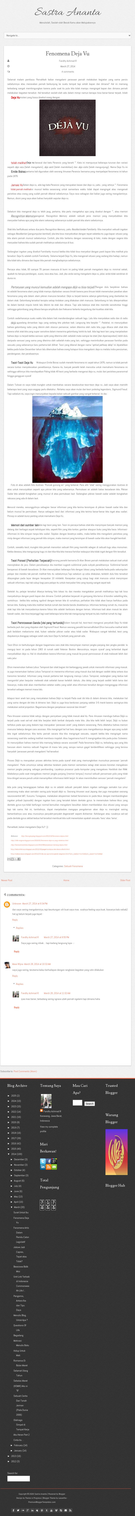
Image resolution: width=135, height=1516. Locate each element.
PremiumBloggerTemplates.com (42, 1502)
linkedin (32, 1510)
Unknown (16, 903)
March (17, 1207)
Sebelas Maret (21, 1380)
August (17, 1180)
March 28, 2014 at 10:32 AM (37, 964)
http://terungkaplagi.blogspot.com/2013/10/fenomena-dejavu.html (44, 836)
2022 (14, 1111)
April (16, 1201)
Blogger (62, 1494)
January (18, 1450)
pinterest (42, 1510)
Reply (15, 919)
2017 (14, 1138)
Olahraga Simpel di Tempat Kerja (21, 1424)
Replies (19, 927)
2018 (14, 1132)
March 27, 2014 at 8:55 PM (56, 937)
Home (66, 880)
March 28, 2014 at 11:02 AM (57, 993)
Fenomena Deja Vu (67, 53)
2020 (14, 1122)
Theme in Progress (33, 1498)
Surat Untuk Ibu (21, 1212)
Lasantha (62, 1498)
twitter (18, 1510)
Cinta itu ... (19, 1440)
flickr (23, 1510)
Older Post (125, 880)
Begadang (18, 1335)
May (16, 1196)
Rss (70, 1510)
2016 (14, 1143)
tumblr (46, 1510)
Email (65, 1510)
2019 (14, 1127)
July (16, 1186)
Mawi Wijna (17, 964)
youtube (51, 1510)
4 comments (68, 71)
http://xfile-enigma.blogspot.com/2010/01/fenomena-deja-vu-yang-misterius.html (39, 840)
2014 (14, 1154)
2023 (14, 1106)
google (27, 1510)
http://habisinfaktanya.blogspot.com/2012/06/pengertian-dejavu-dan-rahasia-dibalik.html (40, 849)
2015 (14, 1148)
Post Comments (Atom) (25, 1071)
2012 (14, 1461)
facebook (13, 1510)
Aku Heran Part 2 (22, 1434)
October (18, 1170)
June (16, 1191)
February (18, 1445)
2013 (14, 1456)
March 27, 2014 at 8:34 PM (34, 903)
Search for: (12, 1473)
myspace (37, 1510)
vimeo (56, 1510)
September (19, 1175)
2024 (14, 1101)
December (19, 1159)
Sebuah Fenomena (73, 866)
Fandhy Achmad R (68, 60)
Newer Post (6, 880)
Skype (61, 1510)
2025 (14, 1095)
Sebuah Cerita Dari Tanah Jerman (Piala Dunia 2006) (21, 1405)
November (19, 1164)
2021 (14, 1117)
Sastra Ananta (68, 12)
